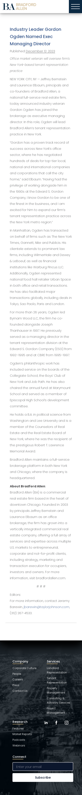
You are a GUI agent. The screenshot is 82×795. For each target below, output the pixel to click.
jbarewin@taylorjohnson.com (46, 607)
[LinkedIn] (46, 726)
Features (18, 728)
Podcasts (18, 740)
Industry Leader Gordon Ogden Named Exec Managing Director (35, 36)
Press (15, 685)
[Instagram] (66, 726)
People (16, 674)
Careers (17, 679)
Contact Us (20, 691)
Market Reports (22, 734)
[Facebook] (56, 726)
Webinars (18, 745)
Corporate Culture (24, 668)
